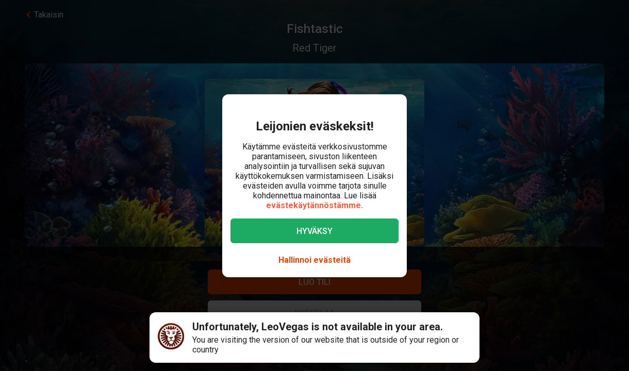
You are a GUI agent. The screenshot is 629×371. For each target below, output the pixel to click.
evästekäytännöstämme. (314, 205)
